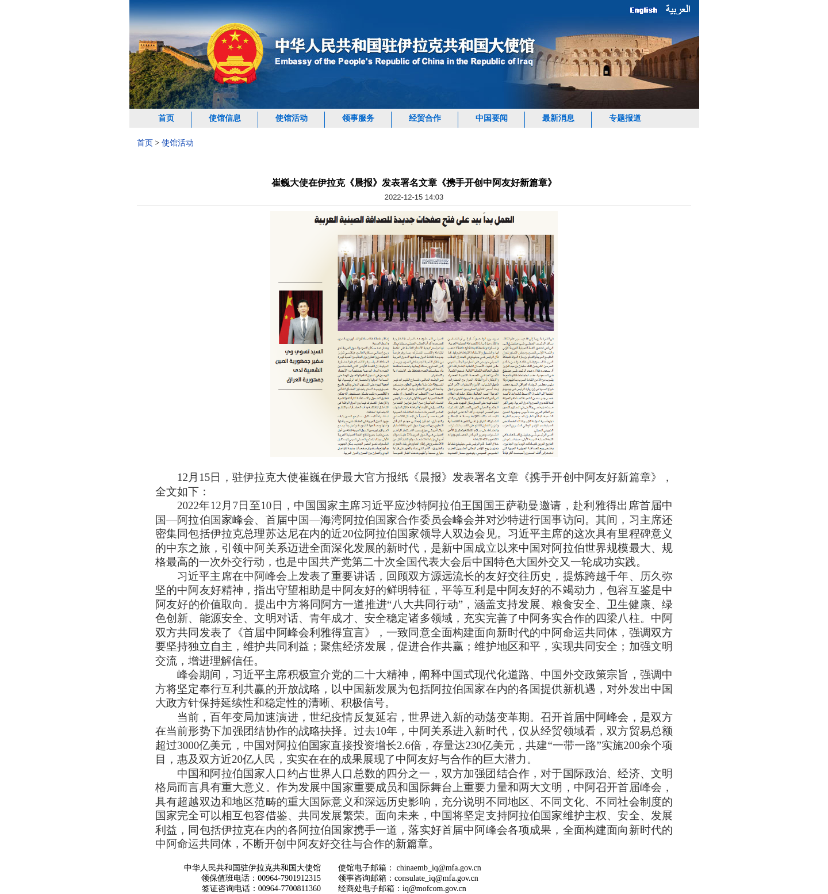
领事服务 (358, 118)
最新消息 (558, 118)
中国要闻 (492, 118)
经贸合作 (425, 118)
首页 (166, 118)
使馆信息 (225, 118)
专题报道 (625, 118)
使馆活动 (291, 118)
